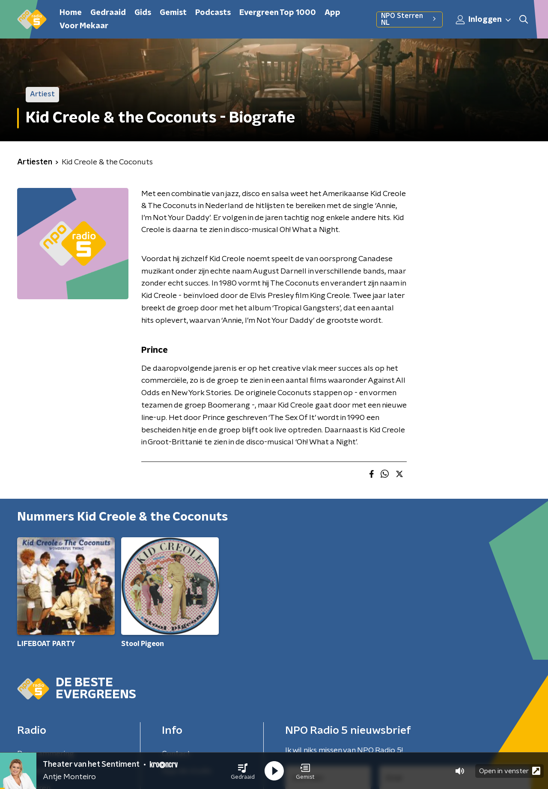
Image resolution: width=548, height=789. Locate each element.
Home (71, 13)
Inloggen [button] (484, 19)
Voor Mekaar (84, 26)
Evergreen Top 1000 (277, 13)
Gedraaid (108, 13)
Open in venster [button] (509, 771)
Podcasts (213, 13)
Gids (142, 13)
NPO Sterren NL (409, 19)
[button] (242, 771)
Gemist (173, 13)
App (332, 13)
